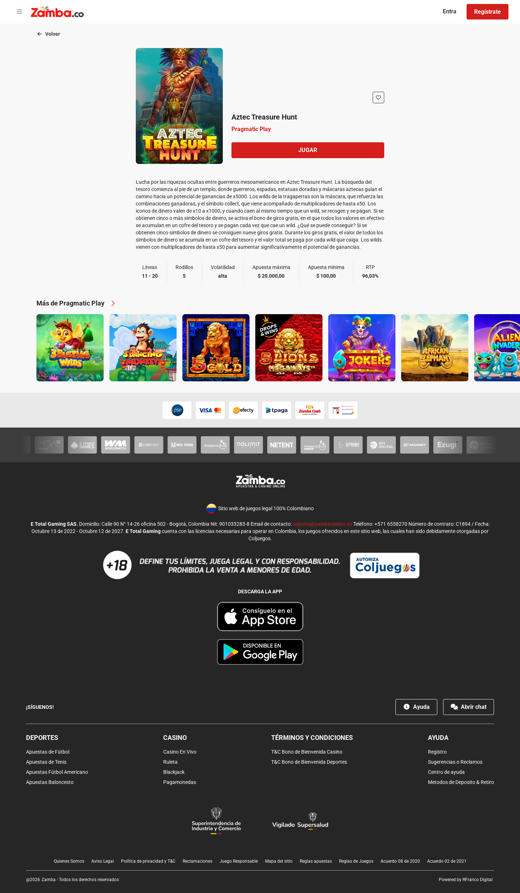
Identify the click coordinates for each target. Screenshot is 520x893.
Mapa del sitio (278, 861)
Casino (175, 737)
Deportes (42, 737)
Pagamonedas (179, 782)
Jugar (307, 150)
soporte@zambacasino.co (322, 524)
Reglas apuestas (316, 861)
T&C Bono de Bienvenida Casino (306, 752)
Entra (449, 11)
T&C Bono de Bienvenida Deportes (309, 762)
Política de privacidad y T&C (148, 861)
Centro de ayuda (446, 772)
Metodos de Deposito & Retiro (461, 782)
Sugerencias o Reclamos (455, 762)
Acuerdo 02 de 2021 (447, 861)
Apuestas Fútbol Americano (57, 772)
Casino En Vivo (179, 752)
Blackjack (174, 772)
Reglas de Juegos (356, 861)
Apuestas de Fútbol (47, 752)
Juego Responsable (239, 861)
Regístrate (487, 11)
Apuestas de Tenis (46, 762)
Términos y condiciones (312, 737)
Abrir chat (468, 706)
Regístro (437, 752)
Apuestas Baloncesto (50, 782)
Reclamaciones (197, 861)
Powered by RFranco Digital (466, 879)
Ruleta (170, 762)
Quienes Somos (69, 861)
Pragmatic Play (251, 129)
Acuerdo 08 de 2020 (400, 861)
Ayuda (416, 706)
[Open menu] (19, 12)
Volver (48, 34)
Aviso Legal (102, 861)
